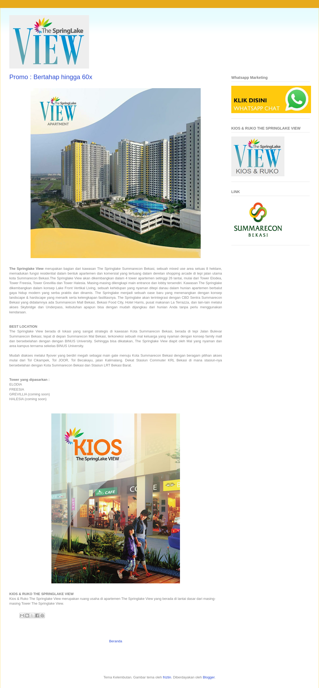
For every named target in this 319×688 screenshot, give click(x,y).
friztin (167, 677)
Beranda (115, 641)
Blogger (209, 677)
